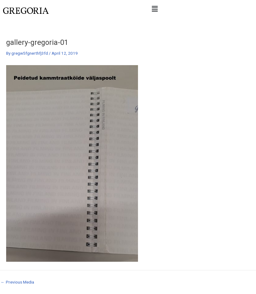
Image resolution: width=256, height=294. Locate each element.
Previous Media (17, 282)
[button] (154, 9)
